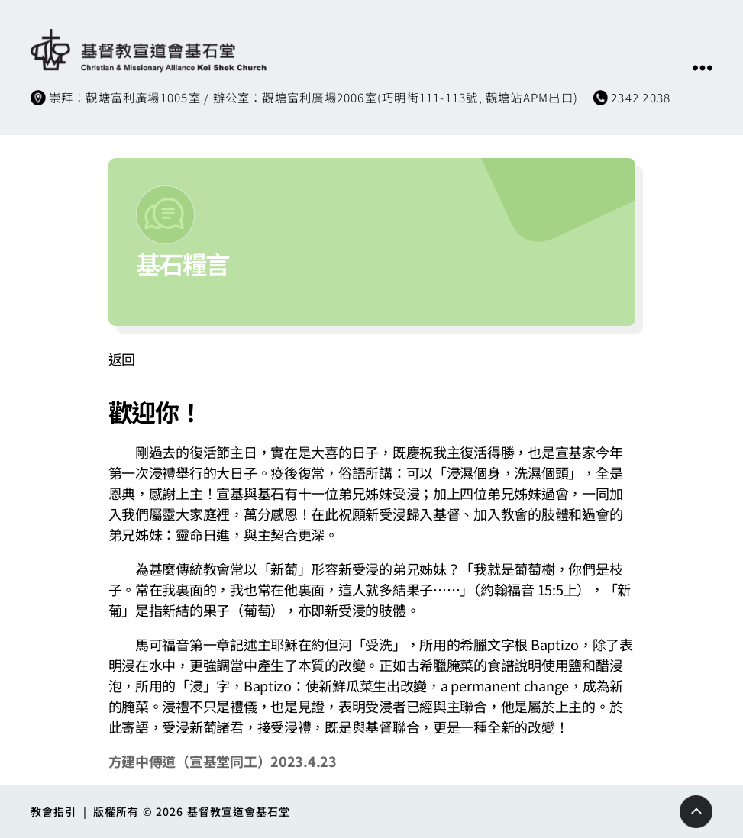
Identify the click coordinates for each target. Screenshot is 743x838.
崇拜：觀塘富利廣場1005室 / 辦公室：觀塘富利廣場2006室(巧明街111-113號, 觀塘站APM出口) (313, 97)
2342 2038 (640, 97)
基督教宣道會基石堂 (239, 811)
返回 (121, 359)
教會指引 (53, 811)
